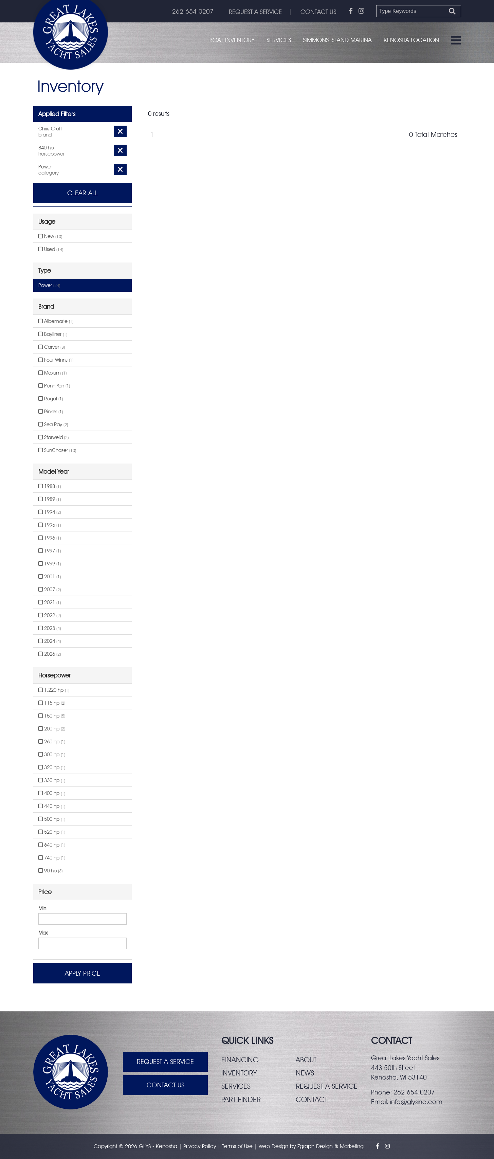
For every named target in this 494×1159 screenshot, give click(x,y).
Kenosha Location (411, 39)
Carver (51, 347)
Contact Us (165, 1086)
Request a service (327, 1086)
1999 (49, 564)
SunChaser (57, 450)
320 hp (51, 767)
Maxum (52, 373)
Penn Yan (54, 386)
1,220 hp (53, 690)
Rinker (50, 412)
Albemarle (55, 321)
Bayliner (52, 334)
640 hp (51, 845)
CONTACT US (318, 11)
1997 (49, 551)
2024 (49, 641)
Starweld (53, 437)
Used (50, 249)
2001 (49, 577)
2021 (49, 602)
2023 (49, 628)
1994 (49, 512)
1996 (49, 538)
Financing (240, 1059)
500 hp (51, 819)
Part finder (241, 1099)
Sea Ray (53, 424)
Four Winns (55, 360)
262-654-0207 (190, 11)
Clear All (82, 193)
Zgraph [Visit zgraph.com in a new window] (305, 1146)
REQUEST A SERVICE (253, 11)
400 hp (51, 793)
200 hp (51, 729)
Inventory (239, 1072)
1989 (49, 499)
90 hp (50, 871)
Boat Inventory (232, 39)
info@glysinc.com (416, 1101)
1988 (49, 486)
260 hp (51, 742)
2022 (49, 615)
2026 (49, 654)
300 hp (51, 754)
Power (49, 285)
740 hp (51, 858)
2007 (49, 589)
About (306, 1059)
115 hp (51, 703)
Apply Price (82, 973)
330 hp (51, 780)
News (305, 1072)
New (50, 236)
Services (279, 39)
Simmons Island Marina (337, 39)
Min (42, 908)
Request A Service (165, 1062)
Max (43, 933)
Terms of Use (237, 1146)
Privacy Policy (199, 1146)
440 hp (51, 806)
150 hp (51, 716)
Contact (312, 1099)
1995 (49, 525)
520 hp (51, 832)
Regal (50, 399)
